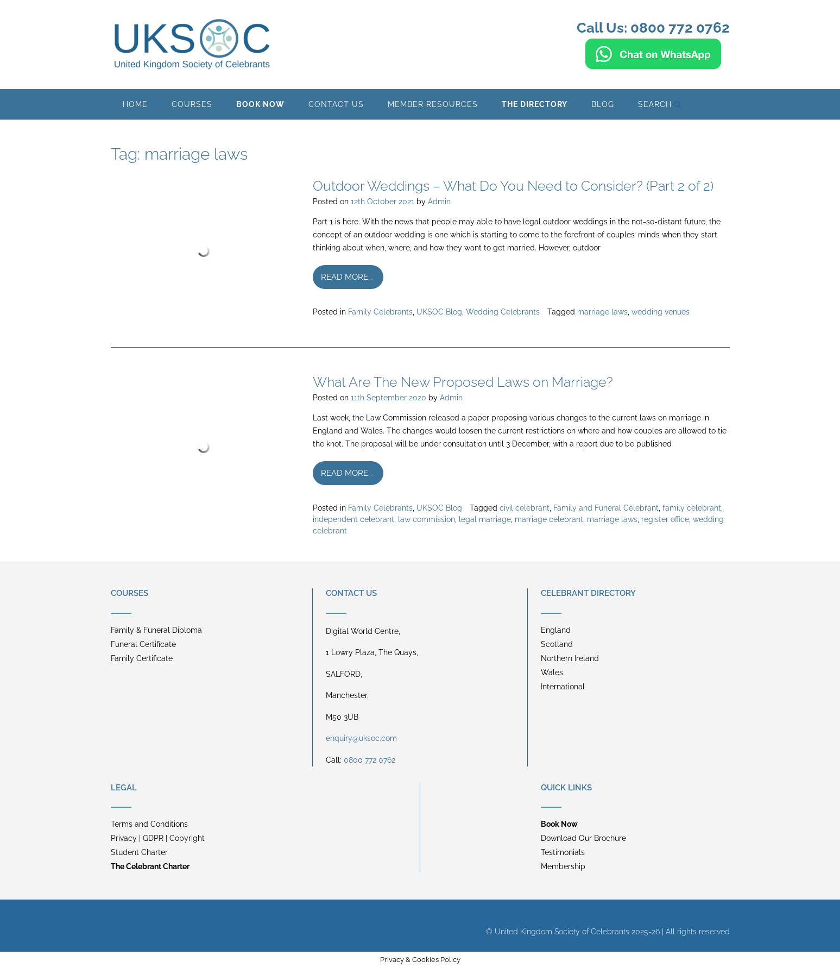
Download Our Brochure (583, 838)
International (563, 686)
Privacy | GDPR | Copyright (158, 838)
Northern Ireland (570, 658)
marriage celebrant (549, 519)
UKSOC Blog (439, 311)
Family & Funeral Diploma (156, 630)
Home (135, 104)
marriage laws (602, 311)
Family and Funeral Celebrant (606, 508)
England (556, 630)
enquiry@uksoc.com (361, 738)
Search (659, 104)
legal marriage (485, 519)
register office (665, 519)
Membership (563, 866)
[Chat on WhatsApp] (653, 64)
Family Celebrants (380, 311)
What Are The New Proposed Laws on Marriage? (463, 382)
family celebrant (691, 508)
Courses (192, 104)
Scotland (557, 644)
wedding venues (660, 311)
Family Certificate (142, 658)
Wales (552, 672)
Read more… (346, 277)
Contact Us (336, 104)
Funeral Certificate (143, 644)
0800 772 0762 (369, 760)
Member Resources (433, 104)
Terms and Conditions (149, 824)
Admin (439, 201)
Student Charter (139, 852)
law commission (426, 519)
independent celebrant (353, 519)
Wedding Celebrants (503, 311)
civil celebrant (525, 508)
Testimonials (563, 852)
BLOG (602, 104)
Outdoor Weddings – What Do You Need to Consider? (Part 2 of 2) (513, 186)
